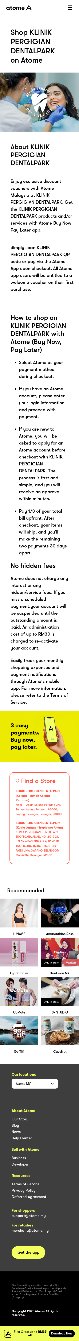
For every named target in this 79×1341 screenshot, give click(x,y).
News (16, 1132)
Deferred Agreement (29, 1197)
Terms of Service (25, 1184)
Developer (20, 1164)
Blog (15, 1125)
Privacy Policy (24, 1190)
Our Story (20, 1119)
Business (19, 1158)
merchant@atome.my (30, 1230)
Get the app (28, 1252)
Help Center (22, 1138)
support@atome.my (29, 1216)
